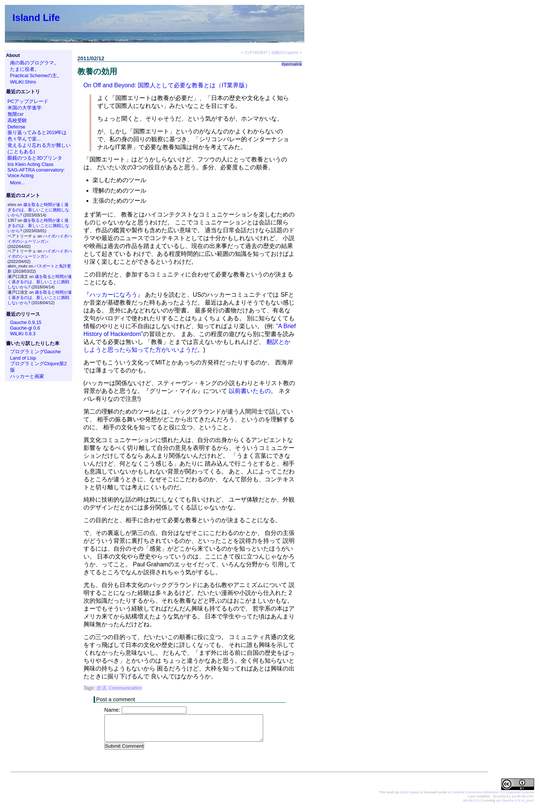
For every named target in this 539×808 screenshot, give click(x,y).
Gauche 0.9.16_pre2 (517, 801)
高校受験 (17, 120)
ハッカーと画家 (27, 376)
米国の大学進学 (24, 108)
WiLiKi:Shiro (23, 82)
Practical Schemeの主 (33, 75)
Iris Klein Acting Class (30, 164)
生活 (101, 688)
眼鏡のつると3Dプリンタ (34, 158)
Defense (16, 127)
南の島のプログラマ (32, 63)
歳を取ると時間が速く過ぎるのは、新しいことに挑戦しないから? (38, 209)
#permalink (291, 64)
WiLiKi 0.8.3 (23, 333)
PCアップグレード (27, 101)
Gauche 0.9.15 (26, 322)
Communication (125, 688)
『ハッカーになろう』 (113, 294)
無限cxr (15, 114)
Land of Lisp (23, 358)
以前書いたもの (250, 391)
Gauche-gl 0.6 (25, 328)
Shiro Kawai (409, 792)
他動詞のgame (284, 52)
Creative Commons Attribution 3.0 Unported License (492, 792)
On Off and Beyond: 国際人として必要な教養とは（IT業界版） (167, 85)
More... (17, 182)
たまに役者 (22, 69)
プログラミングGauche (35, 351)
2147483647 (256, 52)
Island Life (36, 17)
